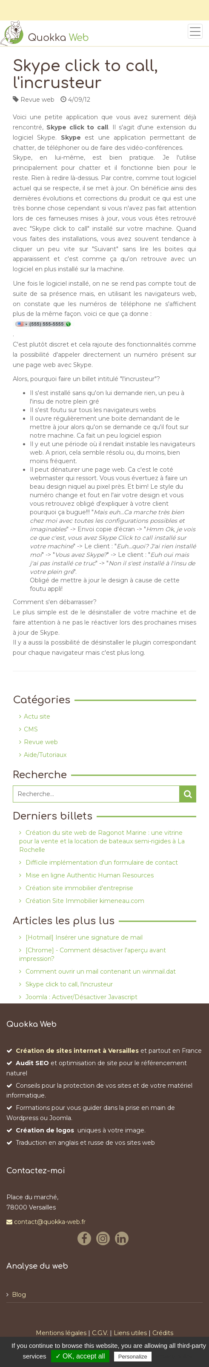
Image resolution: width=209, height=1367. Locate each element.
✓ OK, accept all (80, 1356)
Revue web (41, 742)
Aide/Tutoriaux (45, 755)
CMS (31, 729)
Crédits (162, 1333)
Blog (19, 1294)
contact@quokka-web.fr (46, 1222)
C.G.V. (100, 1333)
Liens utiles (130, 1333)
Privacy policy (174, 1356)
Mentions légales (61, 1333)
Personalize (132, 1356)
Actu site (37, 716)
